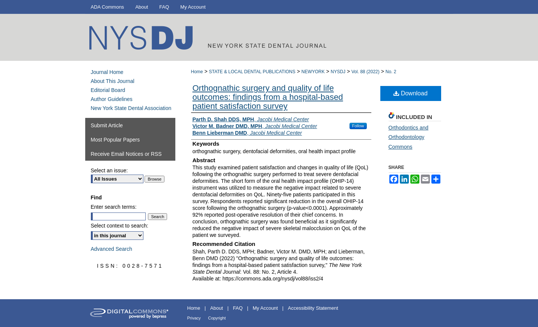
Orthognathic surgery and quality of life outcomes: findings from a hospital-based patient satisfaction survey (268, 97)
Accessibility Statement (313, 308)
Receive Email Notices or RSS (126, 154)
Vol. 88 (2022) (365, 71)
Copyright (217, 318)
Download (410, 93)
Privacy (194, 318)
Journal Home (107, 72)
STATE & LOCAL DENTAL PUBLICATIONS (252, 71)
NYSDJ (338, 71)
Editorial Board (108, 90)
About (216, 308)
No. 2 (391, 71)
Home (197, 71)
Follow (358, 126)
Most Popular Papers (115, 140)
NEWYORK (313, 71)
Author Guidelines (112, 99)
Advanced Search (112, 249)
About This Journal (112, 81)
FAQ (238, 308)
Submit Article (107, 125)
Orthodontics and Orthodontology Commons (409, 137)
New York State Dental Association (131, 108)
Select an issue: (109, 170)
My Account (265, 308)
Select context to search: (119, 226)
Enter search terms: (114, 207)
